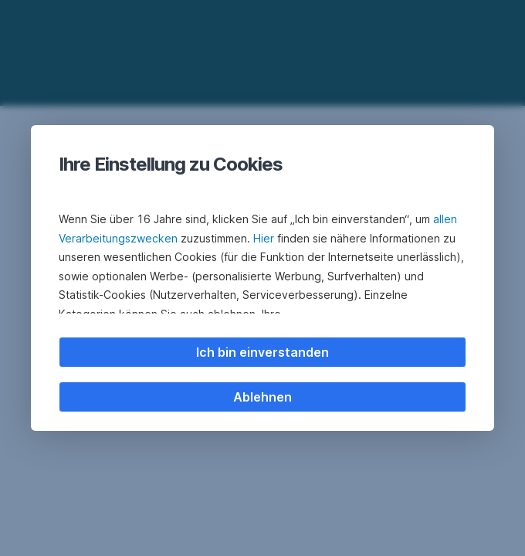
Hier (263, 238)
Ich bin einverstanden (262, 352)
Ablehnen (262, 397)
